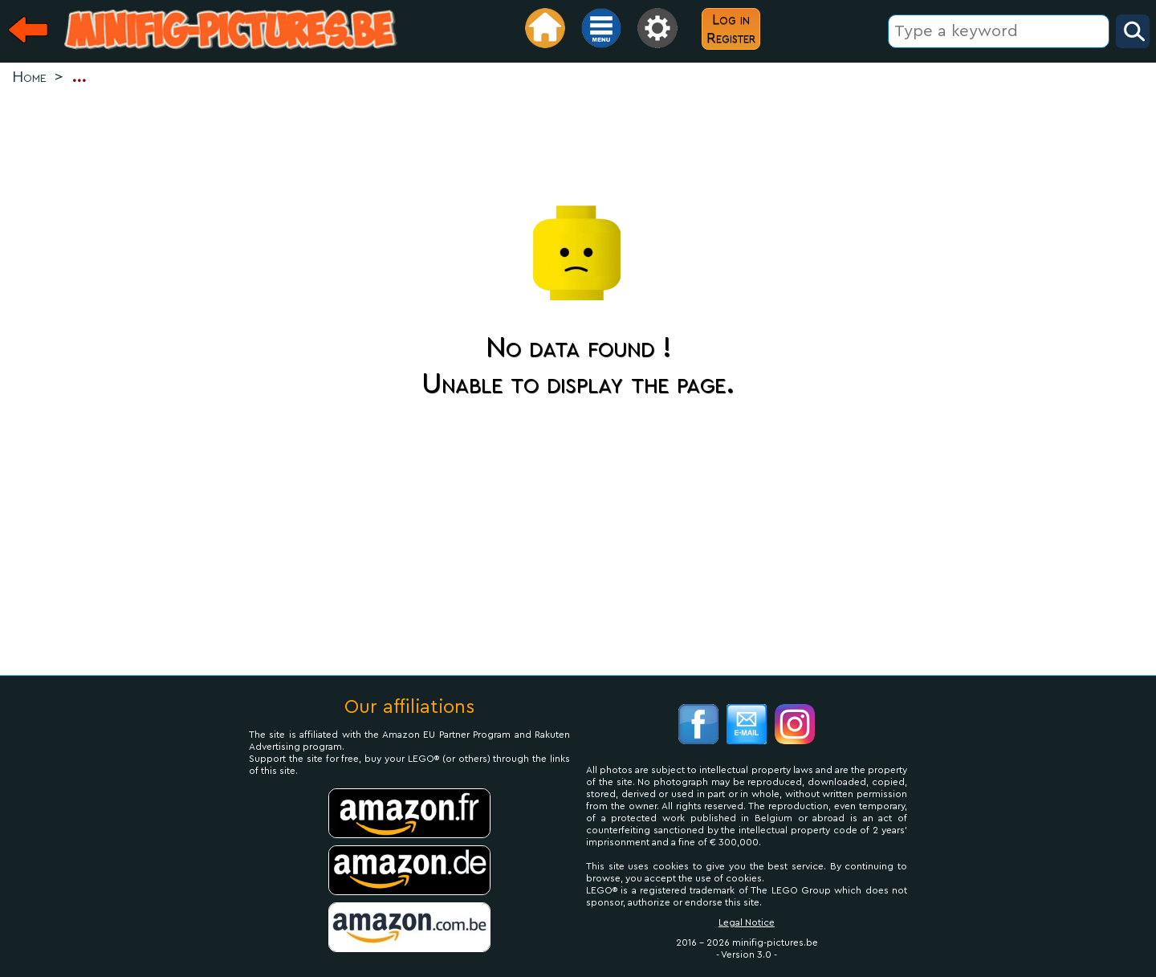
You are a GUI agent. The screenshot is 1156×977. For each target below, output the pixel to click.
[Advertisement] (578, 141)
